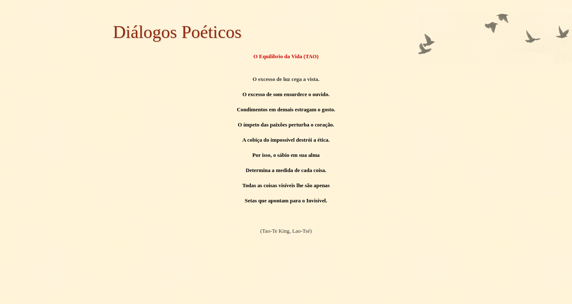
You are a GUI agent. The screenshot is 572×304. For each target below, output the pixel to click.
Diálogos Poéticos (177, 32)
